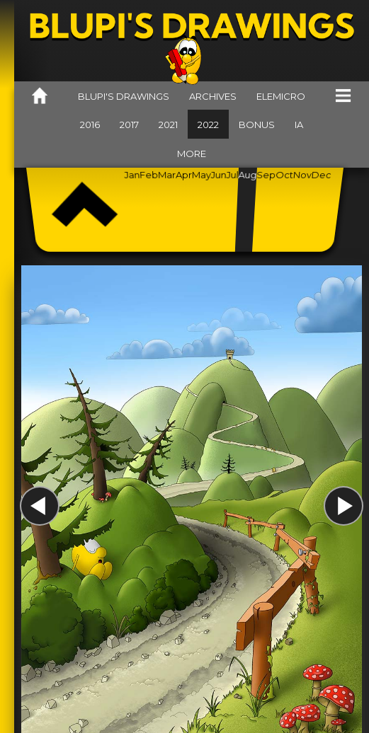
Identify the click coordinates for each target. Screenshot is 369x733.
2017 (129, 124)
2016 (90, 124)
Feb (149, 174)
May (200, 174)
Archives (213, 96)
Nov (302, 174)
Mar (167, 174)
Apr (184, 174)
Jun (218, 174)
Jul (232, 174)
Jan (132, 174)
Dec (321, 174)
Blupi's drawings (123, 96)
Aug (247, 174)
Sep (266, 174)
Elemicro (280, 96)
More (191, 153)
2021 (168, 124)
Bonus (257, 124)
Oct (284, 174)
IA (299, 124)
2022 (208, 124)
